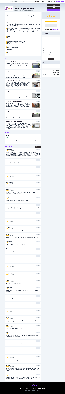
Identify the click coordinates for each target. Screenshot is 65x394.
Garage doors (10, 4)
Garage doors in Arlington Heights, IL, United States (23, 10)
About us (22, 388)
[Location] (29, 1)
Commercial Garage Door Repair (14, 121)
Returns (33, 390)
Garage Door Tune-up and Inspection (15, 101)
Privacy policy (28, 390)
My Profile (53, 1)
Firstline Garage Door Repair (24, 9)
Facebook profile (48, 46)
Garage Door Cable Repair (12, 91)
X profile (46, 48)
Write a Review (38, 146)
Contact (53, 7)
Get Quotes (44, 1)
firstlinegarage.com (48, 44)
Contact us (27, 388)
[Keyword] (16, 1)
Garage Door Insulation (12, 111)
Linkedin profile (48, 50)
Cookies (38, 390)
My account (33, 388)
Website (53, 5)
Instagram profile (48, 52)
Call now (53, 9)
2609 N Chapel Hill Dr (49, 40)
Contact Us (48, 1)
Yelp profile (47, 56)
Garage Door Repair (11, 61)
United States (47, 35)
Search (37, 1)
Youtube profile (48, 54)
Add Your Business (60, 1)
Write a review (54, 29)
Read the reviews (48, 29)
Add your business (41, 388)
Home (6, 4)
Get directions (51, 58)
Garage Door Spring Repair (13, 80)
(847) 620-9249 (47, 42)
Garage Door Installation (12, 71)
